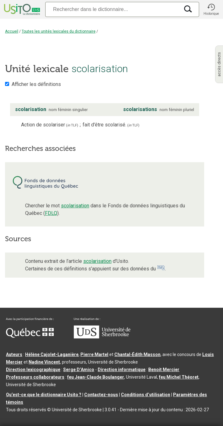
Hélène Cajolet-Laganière (52, 354)
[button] (211, 9)
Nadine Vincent (44, 362)
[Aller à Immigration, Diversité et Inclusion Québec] (30, 336)
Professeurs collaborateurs (35, 377)
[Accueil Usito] (21, 9)
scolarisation (75, 206)
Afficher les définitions (36, 84)
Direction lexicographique (33, 369)
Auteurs (14, 354)
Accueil (11, 31)
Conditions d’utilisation (145, 394)
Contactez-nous (101, 394)
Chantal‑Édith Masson (137, 354)
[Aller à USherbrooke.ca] (102, 336)
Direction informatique (121, 369)
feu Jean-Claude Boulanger (95, 377)
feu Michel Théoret (179, 377)
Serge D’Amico (78, 369)
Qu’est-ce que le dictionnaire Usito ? (43, 394)
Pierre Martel (94, 354)
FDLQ (51, 213)
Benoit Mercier (163, 369)
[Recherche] (112, 9)
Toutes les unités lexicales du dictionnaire (58, 31)
